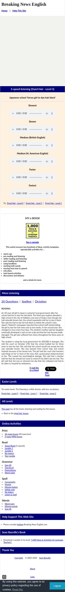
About (32, 569)
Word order (10, 472)
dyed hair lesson (21, 413)
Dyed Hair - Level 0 (15, 203)
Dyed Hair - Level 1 (34, 203)
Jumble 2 (9, 451)
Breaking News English (23, 4)
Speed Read (10, 446)
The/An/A (9, 467)
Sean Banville (45, 558)
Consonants (10, 482)
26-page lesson (11, 434)
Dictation (40, 301)
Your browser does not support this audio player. (32, 113)
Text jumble (10, 456)
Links (32, 577)
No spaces (9, 453)
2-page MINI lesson (13, 436)
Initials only (10, 489)
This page (5, 409)
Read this (17, 589)
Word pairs (9, 504)
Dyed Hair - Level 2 (53, 203)
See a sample (32, 242)
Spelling (26, 301)
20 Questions (9, 301)
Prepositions (10, 470)
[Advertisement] (32, 49)
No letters (9, 492)
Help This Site (19, 10)
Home (4, 10)
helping (20, 524)
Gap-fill (8, 465)
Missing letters (11, 487)
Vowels (8, 484)
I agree (57, 586)
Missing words (11, 506)
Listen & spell (11, 494)
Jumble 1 (9, 448)
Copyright (18, 558)
